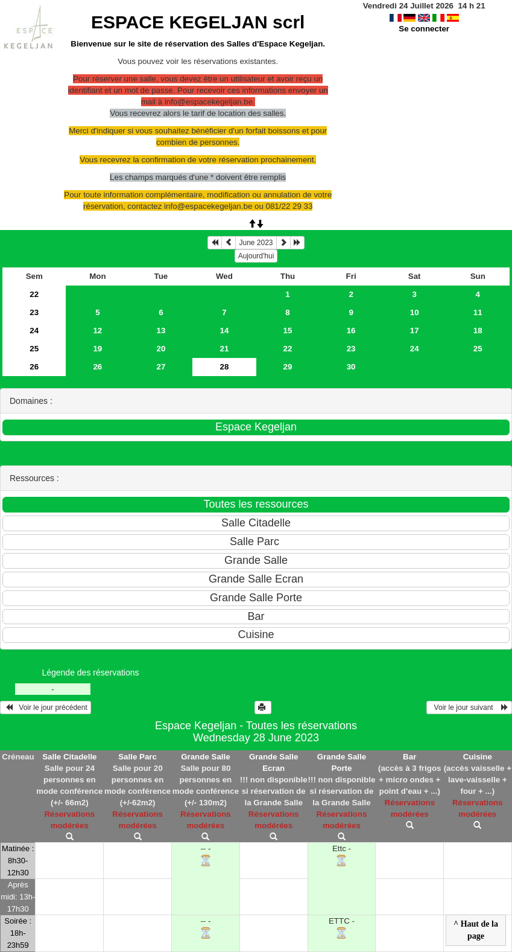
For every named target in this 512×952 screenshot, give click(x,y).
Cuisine (477, 756)
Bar (409, 756)
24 (34, 330)
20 (160, 348)
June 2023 (256, 242)
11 (477, 312)
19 (97, 348)
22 (34, 294)
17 (414, 330)
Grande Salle (205, 756)
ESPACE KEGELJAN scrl (198, 22)
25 (34, 348)
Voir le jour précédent (45, 707)
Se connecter (424, 28)
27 (160, 366)
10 (414, 312)
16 (351, 330)
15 (287, 330)
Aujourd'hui (256, 256)
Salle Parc (137, 756)
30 (351, 366)
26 (34, 366)
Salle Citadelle (69, 756)
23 (34, 312)
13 (160, 330)
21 (224, 348)
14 (224, 330)
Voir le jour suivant (469, 707)
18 (477, 330)
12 (97, 330)
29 (287, 366)
